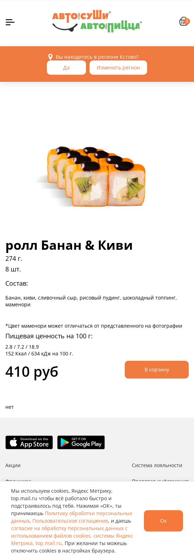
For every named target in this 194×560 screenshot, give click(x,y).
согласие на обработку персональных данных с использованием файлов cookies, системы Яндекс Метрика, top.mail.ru (72, 535)
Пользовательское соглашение (70, 520)
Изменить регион (118, 67)
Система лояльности (157, 465)
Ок (163, 520)
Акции (13, 465)
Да (66, 67)
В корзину (157, 369)
